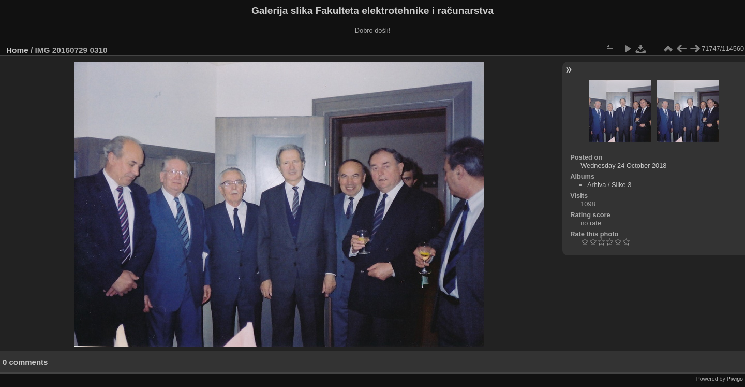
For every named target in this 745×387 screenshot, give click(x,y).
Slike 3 (621, 185)
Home (17, 50)
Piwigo (735, 379)
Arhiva (596, 185)
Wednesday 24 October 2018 (623, 165)
